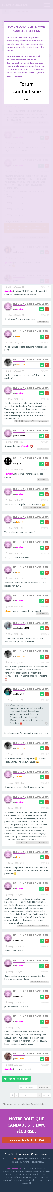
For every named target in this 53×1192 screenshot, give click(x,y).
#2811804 (45, 662)
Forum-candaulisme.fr (14, 1168)
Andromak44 (21, 336)
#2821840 (45, 808)
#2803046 (45, 606)
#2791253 (45, 469)
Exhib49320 (34, 507)
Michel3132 (19, 421)
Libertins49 (21, 842)
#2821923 (45, 894)
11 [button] (34, 1095)
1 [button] (16, 1095)
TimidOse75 (31, 926)
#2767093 (45, 370)
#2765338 (45, 286)
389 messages (43, 1087)
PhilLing (41, 322)
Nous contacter (39, 1154)
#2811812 (45, 754)
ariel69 (41, 507)
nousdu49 (20, 1058)
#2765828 (45, 342)
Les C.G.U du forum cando (17, 1154)
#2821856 (45, 863)
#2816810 (45, 783)
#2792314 (45, 553)
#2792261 (45, 500)
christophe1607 (22, 628)
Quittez (26, 99)
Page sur (30, 1087)
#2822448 (45, 1027)
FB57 (33, 421)
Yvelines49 (27, 421)
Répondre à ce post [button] (16, 1078)
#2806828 (45, 634)
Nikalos (32, 842)
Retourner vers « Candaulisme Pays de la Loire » (24, 1104)
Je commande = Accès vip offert (26, 1140)
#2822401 (45, 971)
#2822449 (45, 1064)
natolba (19, 309)
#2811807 (45, 700)
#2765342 (45, 315)
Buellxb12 (40, 614)
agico (18, 463)
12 (39, 1095)
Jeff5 (27, 842)
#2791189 (45, 399)
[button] (12, 1095)
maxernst (40, 982)
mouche (26, 507)
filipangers (20, 364)
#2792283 (45, 528)
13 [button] (44, 1095)
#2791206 (45, 441)
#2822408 (45, 1002)
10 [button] (29, 1095)
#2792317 (45, 578)
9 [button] (25, 1095)
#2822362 (45, 946)
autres (41, 421)
